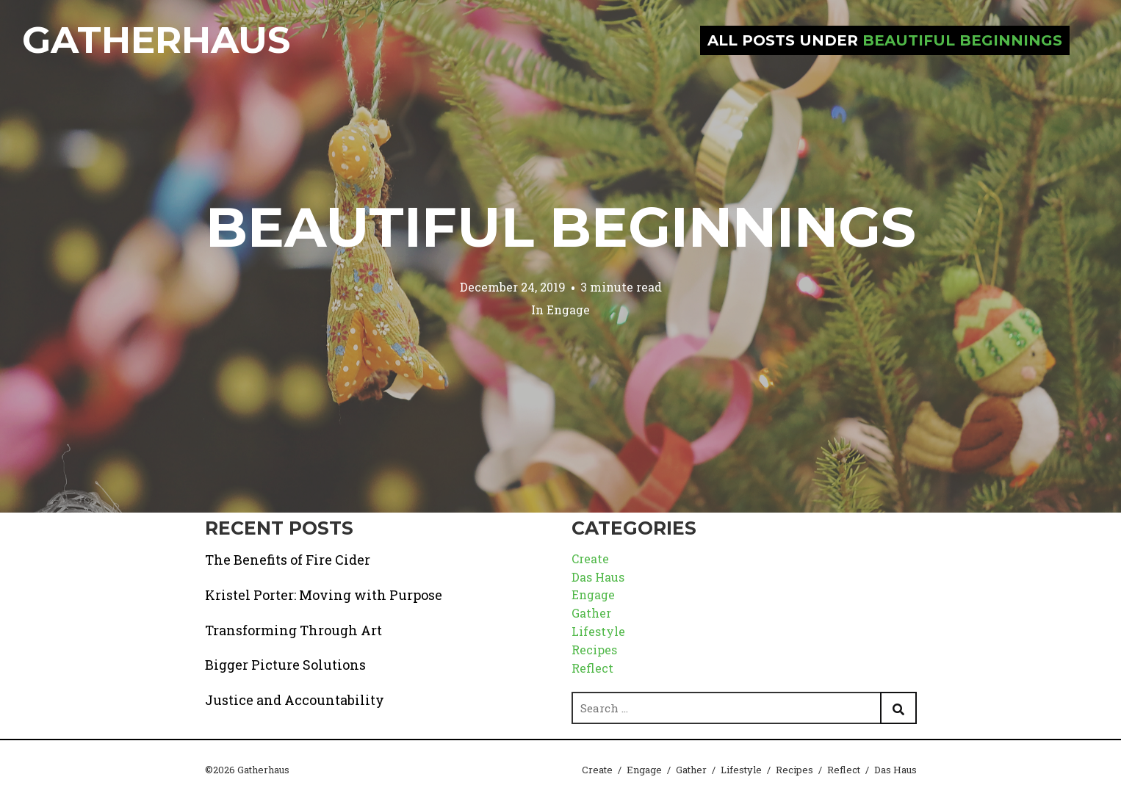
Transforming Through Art (293, 630)
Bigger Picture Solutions (285, 664)
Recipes (594, 649)
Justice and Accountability (294, 700)
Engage (568, 309)
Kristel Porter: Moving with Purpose (323, 595)
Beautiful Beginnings (561, 227)
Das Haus (598, 577)
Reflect (592, 668)
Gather (591, 613)
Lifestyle (598, 631)
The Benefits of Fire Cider (287, 559)
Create (590, 558)
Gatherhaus (156, 40)
